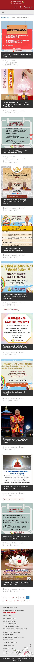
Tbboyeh (5, 651)
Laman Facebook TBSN (10, 621)
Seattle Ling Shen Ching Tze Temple (13, 637)
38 (13, 597)
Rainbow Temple (8, 640)
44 (7, 601)
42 (27, 597)
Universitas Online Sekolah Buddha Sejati (15, 629)
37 (9, 597)
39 (16, 597)
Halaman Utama (6, 17)
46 (14, 601)
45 (10, 601)
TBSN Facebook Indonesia (11, 626)
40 (20, 597)
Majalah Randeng (8, 648)
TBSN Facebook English (10, 623)
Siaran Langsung (8, 634)
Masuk (16, 7)
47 (18, 601)
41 (24, 597)
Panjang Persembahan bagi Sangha (13, 610)
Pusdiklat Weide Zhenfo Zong (11, 632)
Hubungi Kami (7, 615)
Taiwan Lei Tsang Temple (10, 642)
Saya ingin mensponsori (10, 607)
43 (3, 601)
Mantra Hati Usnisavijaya (11, 309)
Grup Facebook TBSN (9, 618)
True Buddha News (8, 645)
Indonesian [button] (28, 7)
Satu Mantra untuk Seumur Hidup (13, 500)
